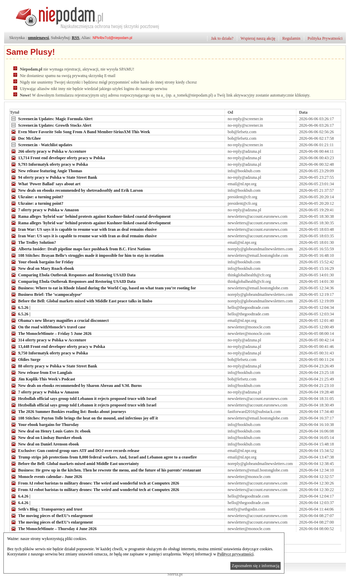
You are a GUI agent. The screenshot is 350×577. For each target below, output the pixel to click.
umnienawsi (38, 37)
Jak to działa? (222, 38)
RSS (75, 37)
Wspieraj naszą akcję (258, 38)
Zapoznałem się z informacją (255, 565)
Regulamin (291, 38)
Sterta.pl (175, 574)
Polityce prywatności (235, 554)
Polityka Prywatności (325, 38)
